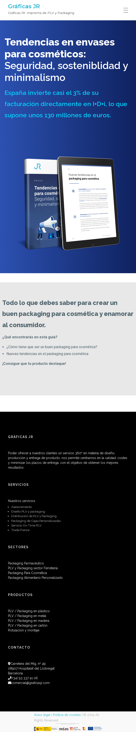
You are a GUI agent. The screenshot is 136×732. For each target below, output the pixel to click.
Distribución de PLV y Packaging (34, 516)
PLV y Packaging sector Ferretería (33, 568)
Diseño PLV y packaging (28, 511)
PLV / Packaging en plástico (29, 611)
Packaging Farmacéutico (26, 563)
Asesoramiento (21, 507)
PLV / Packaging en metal (27, 616)
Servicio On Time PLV (26, 525)
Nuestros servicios (21, 501)
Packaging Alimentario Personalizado (35, 578)
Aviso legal (42, 715)
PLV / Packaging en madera (28, 620)
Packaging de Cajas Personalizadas (36, 521)
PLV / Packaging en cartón (27, 625)
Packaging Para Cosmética (27, 573)
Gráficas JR (24, 6)
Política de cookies (67, 715)
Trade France (20, 530)
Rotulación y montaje (23, 630)
